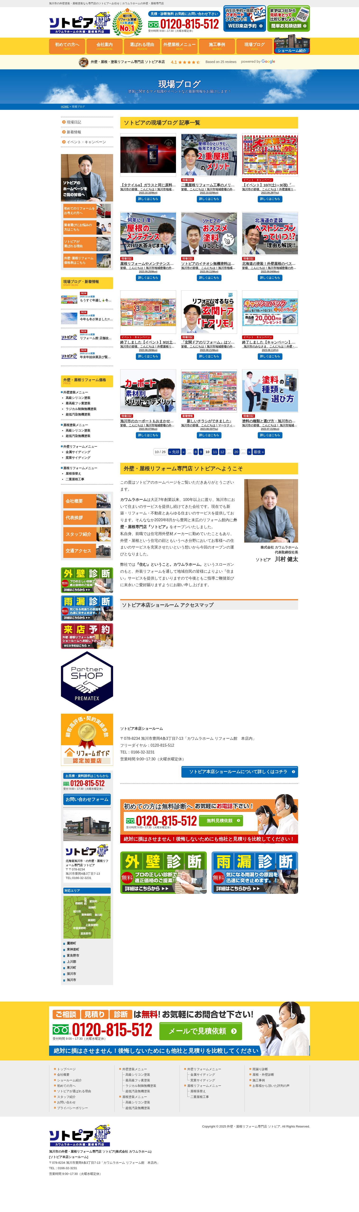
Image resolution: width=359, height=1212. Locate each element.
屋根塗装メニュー (134, 1097)
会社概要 (88, 501)
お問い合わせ (66, 1102)
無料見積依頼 (219, 820)
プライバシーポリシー (72, 1108)
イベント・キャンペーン (257, 179)
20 (236, 452)
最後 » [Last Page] (259, 452)
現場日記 (187, 179)
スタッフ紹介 (88, 534)
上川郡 (71, 961)
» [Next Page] (249, 452)
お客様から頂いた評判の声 (271, 1085)
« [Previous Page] (183, 452)
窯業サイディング (78, 457)
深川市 (71, 974)
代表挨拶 (88, 518)
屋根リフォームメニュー (204, 1085)
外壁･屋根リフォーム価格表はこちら (87, 261)
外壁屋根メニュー (179, 46)
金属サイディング (78, 452)
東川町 (71, 967)
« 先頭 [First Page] (174, 452)
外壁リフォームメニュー (204, 1069)
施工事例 (217, 46)
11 (215, 452)
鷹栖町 (71, 943)
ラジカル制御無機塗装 (81, 409)
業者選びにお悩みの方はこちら (87, 227)
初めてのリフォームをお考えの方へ (87, 211)
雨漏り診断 (260, 1069)
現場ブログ (254, 46)
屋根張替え (73, 473)
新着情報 (187, 415)
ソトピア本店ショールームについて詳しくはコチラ (238, 771)
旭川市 (71, 980)
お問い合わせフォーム (87, 799)
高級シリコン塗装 (78, 398)
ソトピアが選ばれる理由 (87, 244)
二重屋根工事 (75, 479)
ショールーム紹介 (69, 1080)
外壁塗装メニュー (134, 1069)
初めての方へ (67, 46)
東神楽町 (73, 949)
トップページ (66, 1069)
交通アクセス (88, 551)
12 (222, 452)
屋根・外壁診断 (263, 1074)
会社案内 (105, 46)
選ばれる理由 (142, 46)
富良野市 (73, 955)
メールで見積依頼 (197, 1031)
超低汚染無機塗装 (78, 414)
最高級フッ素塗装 (78, 403)
